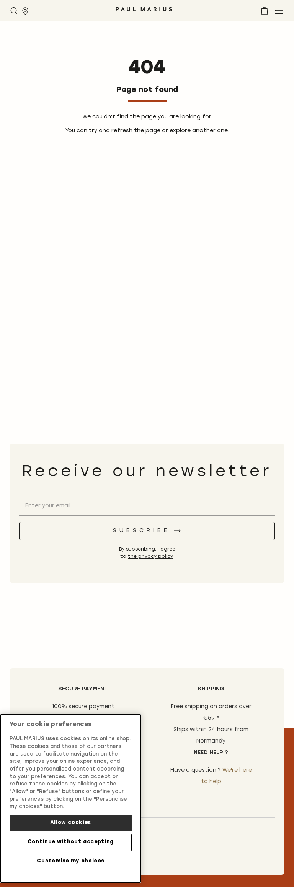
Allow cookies (70, 820)
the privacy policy (150, 556)
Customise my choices (70, 859)
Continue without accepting (71, 840)
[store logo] (144, 12)
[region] (70, 796)
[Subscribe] (147, 531)
